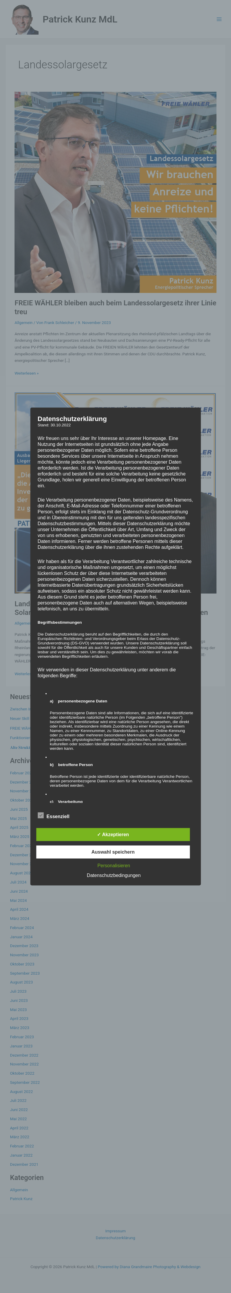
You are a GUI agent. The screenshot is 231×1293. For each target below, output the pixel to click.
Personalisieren (113, 865)
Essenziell (53, 815)
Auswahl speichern (113, 852)
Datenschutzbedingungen (114, 875)
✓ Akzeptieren (113, 834)
